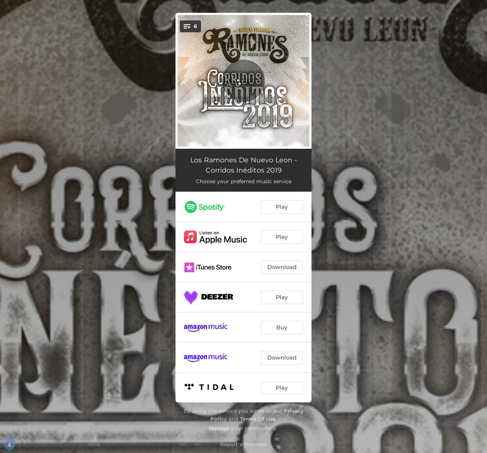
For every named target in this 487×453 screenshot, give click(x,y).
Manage (219, 428)
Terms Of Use (258, 419)
